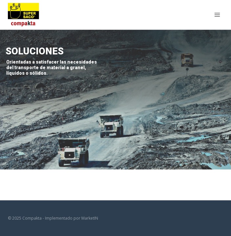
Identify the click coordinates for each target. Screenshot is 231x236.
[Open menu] (217, 15)
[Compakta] (24, 14)
